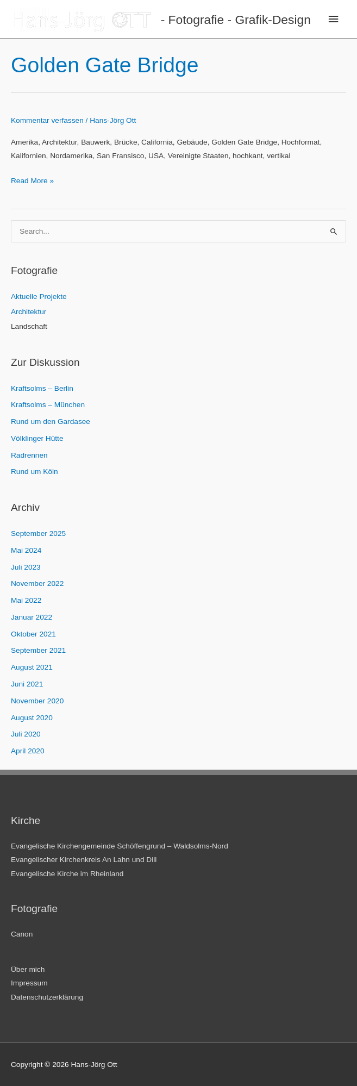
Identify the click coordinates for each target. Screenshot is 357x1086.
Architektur (28, 312)
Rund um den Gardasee (50, 421)
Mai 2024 (26, 550)
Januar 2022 (31, 617)
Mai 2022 (26, 600)
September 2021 (38, 650)
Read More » (32, 181)
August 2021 (32, 667)
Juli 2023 (26, 567)
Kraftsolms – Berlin (42, 388)
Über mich (28, 969)
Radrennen (29, 455)
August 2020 (32, 718)
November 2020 (37, 701)
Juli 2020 (26, 734)
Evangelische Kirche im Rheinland (67, 874)
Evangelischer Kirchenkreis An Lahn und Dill (83, 860)
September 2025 (38, 533)
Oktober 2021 (33, 634)
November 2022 (37, 583)
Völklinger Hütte (37, 438)
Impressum (29, 983)
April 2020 (28, 751)
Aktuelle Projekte (39, 296)
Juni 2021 (27, 684)
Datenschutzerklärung (47, 997)
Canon (22, 934)
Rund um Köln (34, 471)
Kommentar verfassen (47, 120)
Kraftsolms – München (48, 405)
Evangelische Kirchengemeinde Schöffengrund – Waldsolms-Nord (119, 846)
